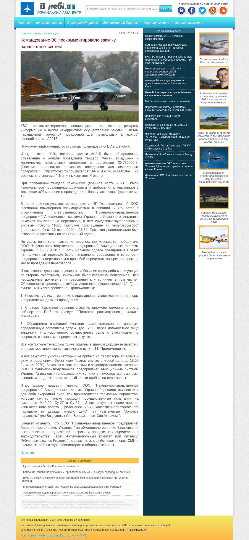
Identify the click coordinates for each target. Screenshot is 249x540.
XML (83, 535)
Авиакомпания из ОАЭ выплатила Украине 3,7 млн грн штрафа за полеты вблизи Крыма (168, 166)
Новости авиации (49, 23)
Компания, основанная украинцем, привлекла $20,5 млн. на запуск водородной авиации (76, 472)
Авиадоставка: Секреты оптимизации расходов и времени (86, 507)
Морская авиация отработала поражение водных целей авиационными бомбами (72, 486)
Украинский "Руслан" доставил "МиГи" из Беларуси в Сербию (168, 147)
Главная (25, 23)
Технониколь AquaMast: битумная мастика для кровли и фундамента (61, 502)
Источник (27, 452)
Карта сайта (69, 535)
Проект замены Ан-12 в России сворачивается (51, 466)
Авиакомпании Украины (120, 23)
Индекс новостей (137, 529)
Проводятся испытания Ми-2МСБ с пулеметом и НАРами (166, 126)
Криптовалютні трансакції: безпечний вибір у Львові (76, 504)
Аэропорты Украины (82, 23)
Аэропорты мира (156, 23)
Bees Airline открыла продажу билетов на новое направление (168, 94)
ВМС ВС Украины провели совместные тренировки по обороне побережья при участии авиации (168, 59)
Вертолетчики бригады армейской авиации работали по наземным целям (168, 109)
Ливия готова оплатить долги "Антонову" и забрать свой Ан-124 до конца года (167, 136)
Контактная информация (39, 535)
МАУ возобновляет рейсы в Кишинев (167, 101)
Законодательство (189, 23)
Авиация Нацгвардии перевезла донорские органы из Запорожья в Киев (66, 492)
